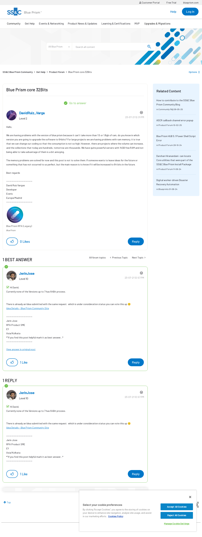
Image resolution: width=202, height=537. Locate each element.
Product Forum (57, 71)
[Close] (190, 497)
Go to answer (77, 103)
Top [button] (9, 502)
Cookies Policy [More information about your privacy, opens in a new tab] (115, 516)
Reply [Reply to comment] (136, 362)
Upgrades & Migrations (157, 23)
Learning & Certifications (115, 23)
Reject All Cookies (176, 515)
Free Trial (171, 2)
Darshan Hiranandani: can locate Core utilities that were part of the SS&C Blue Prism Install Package (174, 160)
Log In (190, 11)
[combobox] (114, 46)
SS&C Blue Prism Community (18, 71)
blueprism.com (191, 2)
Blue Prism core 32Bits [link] (80, 71)
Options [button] (193, 71)
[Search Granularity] (59, 46)
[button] (12, 241)
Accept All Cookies (177, 506)
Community (13, 23)
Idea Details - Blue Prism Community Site (27, 308)
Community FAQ (165, 109)
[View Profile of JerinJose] (26, 273)
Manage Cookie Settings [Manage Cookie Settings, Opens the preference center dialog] (176, 523)
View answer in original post (21, 349)
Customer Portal (149, 2)
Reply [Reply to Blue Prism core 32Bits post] (136, 241)
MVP (137, 23)
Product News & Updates (82, 23)
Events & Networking (51, 23)
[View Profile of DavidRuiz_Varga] (32, 113)
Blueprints (163, 189)
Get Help (30, 23)
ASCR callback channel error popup (174, 120)
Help (173, 11)
